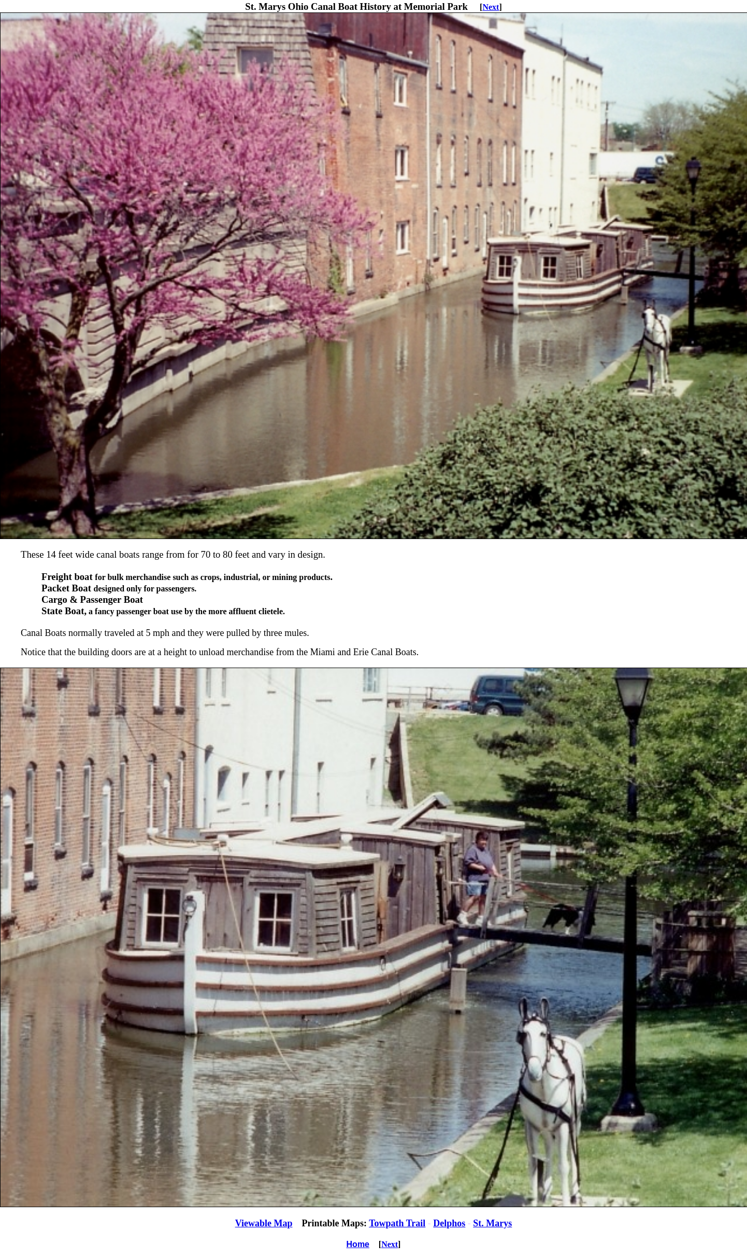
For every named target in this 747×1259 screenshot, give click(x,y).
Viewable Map (264, 1223)
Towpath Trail (397, 1223)
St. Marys (492, 1223)
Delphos (449, 1223)
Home (358, 1244)
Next (490, 7)
